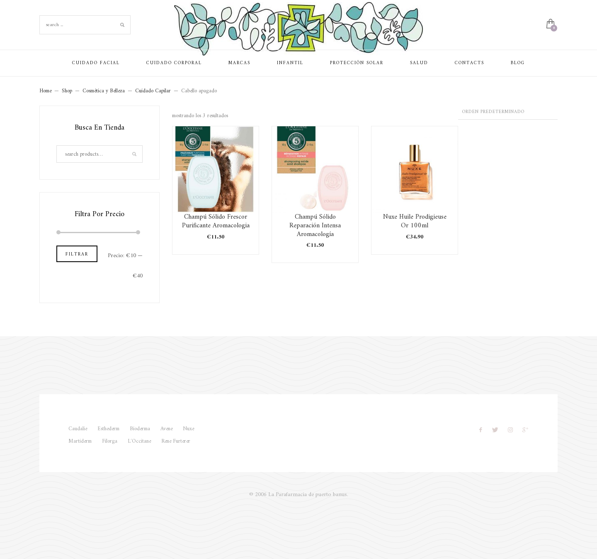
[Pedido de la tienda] (508, 113)
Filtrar (77, 254)
